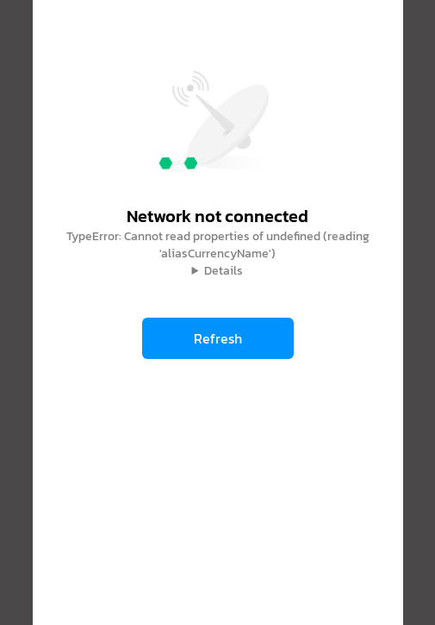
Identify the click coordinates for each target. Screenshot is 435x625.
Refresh (218, 338)
